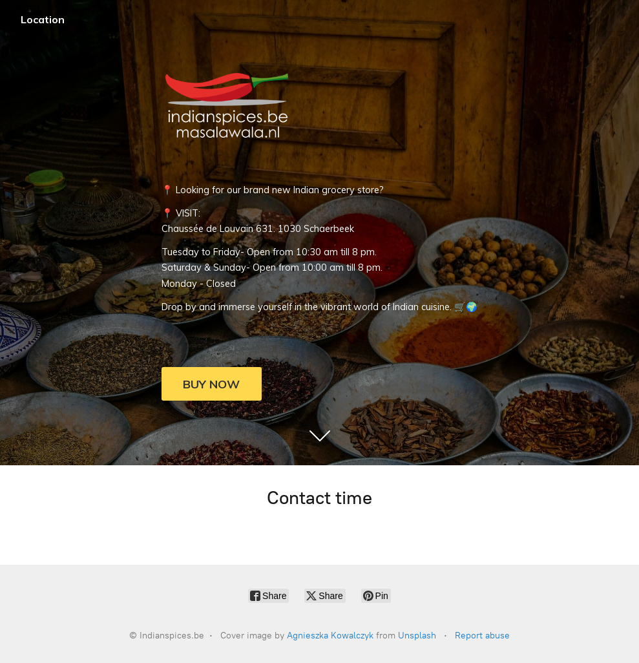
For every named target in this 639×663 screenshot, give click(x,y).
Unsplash (417, 635)
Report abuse (482, 635)
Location (43, 19)
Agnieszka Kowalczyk (330, 635)
